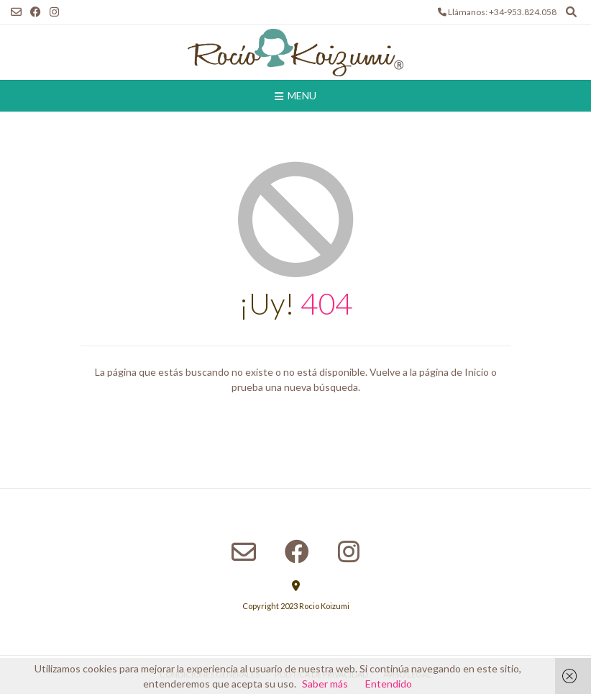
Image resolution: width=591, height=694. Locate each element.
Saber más (325, 683)
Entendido (388, 683)
